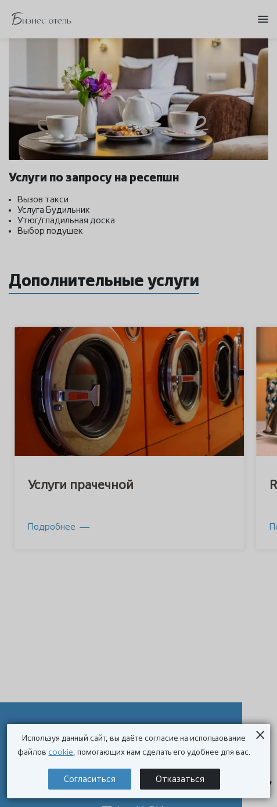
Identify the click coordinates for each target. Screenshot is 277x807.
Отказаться (180, 779)
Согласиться (90, 779)
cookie (60, 752)
